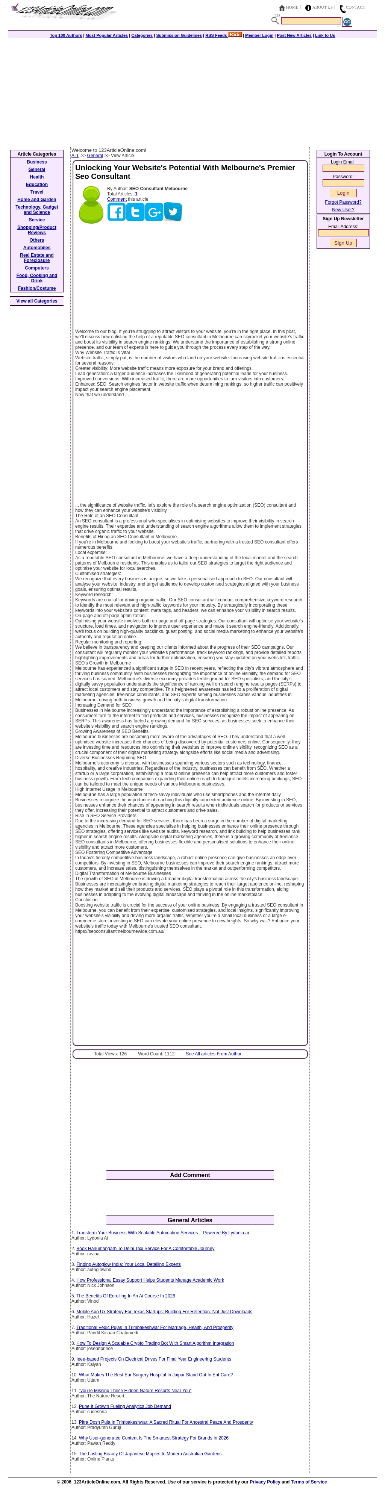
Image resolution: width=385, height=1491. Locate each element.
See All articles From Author (213, 1054)
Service (37, 220)
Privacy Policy (265, 1482)
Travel (37, 192)
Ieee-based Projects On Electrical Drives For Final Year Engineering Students (153, 1359)
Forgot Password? (343, 202)
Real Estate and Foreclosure (36, 258)
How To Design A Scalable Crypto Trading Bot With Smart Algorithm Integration (155, 1343)
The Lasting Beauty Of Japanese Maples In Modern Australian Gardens (150, 1453)
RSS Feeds (223, 35)
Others (37, 240)
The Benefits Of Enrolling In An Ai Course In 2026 (125, 1296)
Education (37, 184)
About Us (322, 7)
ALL (75, 155)
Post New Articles (294, 35)
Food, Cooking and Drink (37, 278)
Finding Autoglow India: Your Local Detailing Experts (128, 1264)
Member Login (259, 35)
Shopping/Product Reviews (36, 230)
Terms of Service (309, 1482)
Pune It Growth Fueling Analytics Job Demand (125, 1406)
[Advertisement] (192, 91)
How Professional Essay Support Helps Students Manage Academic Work (150, 1280)
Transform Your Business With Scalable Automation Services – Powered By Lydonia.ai (162, 1232)
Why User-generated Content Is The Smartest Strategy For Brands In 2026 (154, 1438)
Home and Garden (36, 199)
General (95, 155)
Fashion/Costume (37, 288)
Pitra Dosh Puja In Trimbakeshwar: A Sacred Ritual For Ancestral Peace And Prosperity (166, 1422)
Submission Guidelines (179, 35)
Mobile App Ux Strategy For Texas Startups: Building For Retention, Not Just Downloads (164, 1311)
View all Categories (37, 301)
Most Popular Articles (106, 35)
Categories (142, 35)
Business (37, 162)
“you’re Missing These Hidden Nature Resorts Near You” (135, 1390)
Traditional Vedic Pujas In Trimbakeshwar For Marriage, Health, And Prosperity (154, 1327)
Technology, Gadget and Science (36, 209)
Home (292, 7)
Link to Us (325, 35)
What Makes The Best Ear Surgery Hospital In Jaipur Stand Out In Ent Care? (156, 1374)
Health (37, 177)
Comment (117, 199)
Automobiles (37, 247)
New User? (343, 209)
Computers (37, 268)
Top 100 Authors (66, 35)
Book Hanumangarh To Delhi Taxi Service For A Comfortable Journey (145, 1248)
